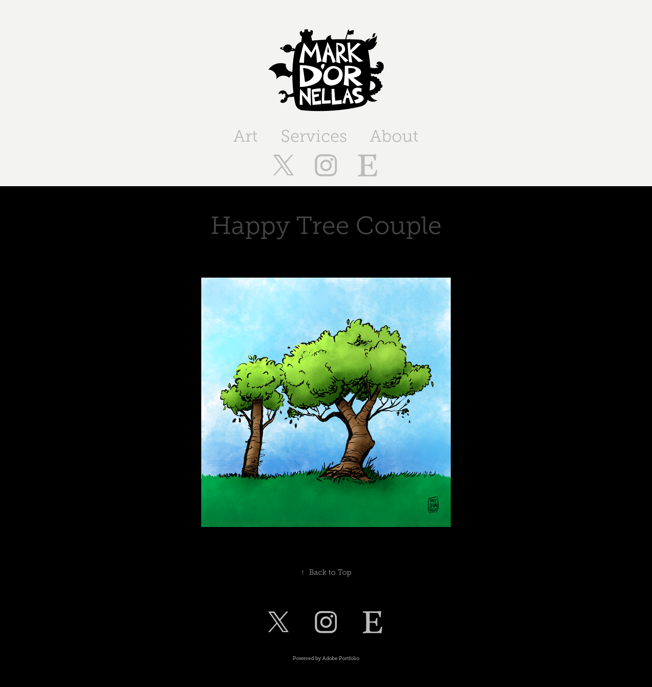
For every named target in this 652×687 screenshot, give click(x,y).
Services (314, 136)
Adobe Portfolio (340, 658)
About (394, 136)
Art (245, 136)
